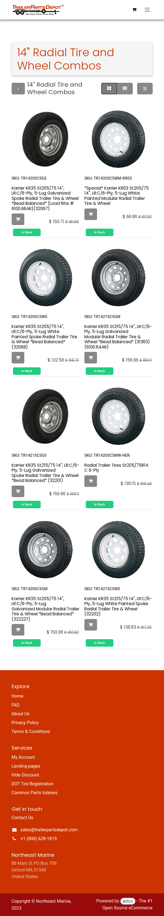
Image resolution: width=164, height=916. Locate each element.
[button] (18, 219)
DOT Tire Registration (32, 783)
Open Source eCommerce (127, 907)
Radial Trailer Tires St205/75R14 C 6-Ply (116, 467)
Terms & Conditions (31, 731)
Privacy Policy (25, 722)
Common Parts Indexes (35, 792)
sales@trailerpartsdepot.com (48, 829)
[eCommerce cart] (134, 9)
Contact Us (22, 817)
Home (18, 696)
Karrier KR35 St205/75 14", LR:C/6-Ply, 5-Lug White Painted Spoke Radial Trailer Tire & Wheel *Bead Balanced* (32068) (44, 337)
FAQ (16, 705)
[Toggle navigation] (147, 9)
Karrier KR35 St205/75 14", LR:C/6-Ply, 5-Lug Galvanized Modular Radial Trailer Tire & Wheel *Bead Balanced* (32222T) (45, 608)
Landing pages (26, 766)
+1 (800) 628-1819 (38, 838)
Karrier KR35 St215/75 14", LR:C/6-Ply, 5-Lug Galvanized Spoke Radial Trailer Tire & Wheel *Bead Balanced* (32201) (45, 472)
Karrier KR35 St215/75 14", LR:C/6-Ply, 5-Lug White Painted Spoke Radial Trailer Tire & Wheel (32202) (118, 605)
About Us (21, 713)
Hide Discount (25, 775)
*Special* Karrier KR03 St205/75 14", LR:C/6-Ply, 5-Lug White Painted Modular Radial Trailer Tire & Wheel (116, 195)
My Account (23, 757)
